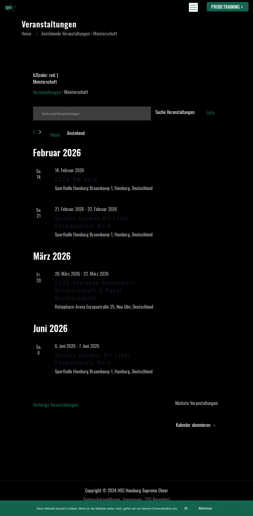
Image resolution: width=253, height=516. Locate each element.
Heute (55, 134)
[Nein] (247, 508)
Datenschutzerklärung (101, 499)
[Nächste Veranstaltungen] (40, 132)
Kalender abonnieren (193, 424)
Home (26, 33)
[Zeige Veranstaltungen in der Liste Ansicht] (211, 112)
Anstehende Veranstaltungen (65, 33)
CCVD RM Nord (76, 179)
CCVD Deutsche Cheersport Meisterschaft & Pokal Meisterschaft (95, 290)
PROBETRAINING (227, 6)
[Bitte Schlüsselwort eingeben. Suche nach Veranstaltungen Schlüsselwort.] (92, 113)
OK (185, 508)
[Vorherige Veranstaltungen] (34, 132)
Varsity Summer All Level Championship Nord (93, 358)
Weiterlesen (205, 508)
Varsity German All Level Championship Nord (92, 221)
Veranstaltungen (47, 92)
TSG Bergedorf (157, 499)
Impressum (132, 499)
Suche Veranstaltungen (174, 112)
